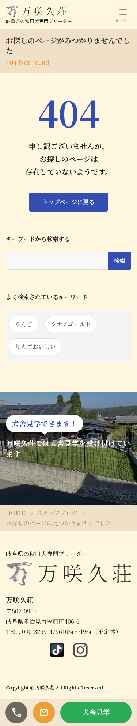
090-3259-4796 (42, 631)
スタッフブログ (57, 513)
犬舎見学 (96, 712)
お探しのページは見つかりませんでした (58, 523)
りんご (24, 324)
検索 (119, 260)
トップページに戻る (68, 202)
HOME (15, 513)
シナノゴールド (71, 324)
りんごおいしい (35, 346)
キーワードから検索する (38, 239)
